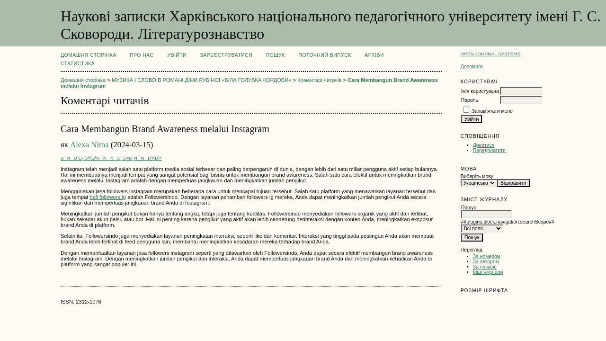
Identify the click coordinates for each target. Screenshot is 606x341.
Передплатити (489, 150)
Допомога (472, 66)
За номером (486, 256)
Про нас (142, 55)
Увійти (177, 55)
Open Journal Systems (490, 53)
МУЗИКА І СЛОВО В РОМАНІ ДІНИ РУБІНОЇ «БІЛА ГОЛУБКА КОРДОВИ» (201, 80)
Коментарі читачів (319, 80)
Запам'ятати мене (492, 111)
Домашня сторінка (88, 55)
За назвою (485, 266)
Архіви (374, 55)
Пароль (469, 100)
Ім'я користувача (480, 91)
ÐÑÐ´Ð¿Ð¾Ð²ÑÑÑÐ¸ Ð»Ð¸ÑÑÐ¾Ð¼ (111, 158)
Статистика (78, 63)
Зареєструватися (226, 55)
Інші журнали (488, 272)
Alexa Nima (89, 144)
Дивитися (484, 145)
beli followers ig (108, 197)
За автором (486, 261)
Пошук (275, 55)
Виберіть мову (477, 176)
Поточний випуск (324, 55)
